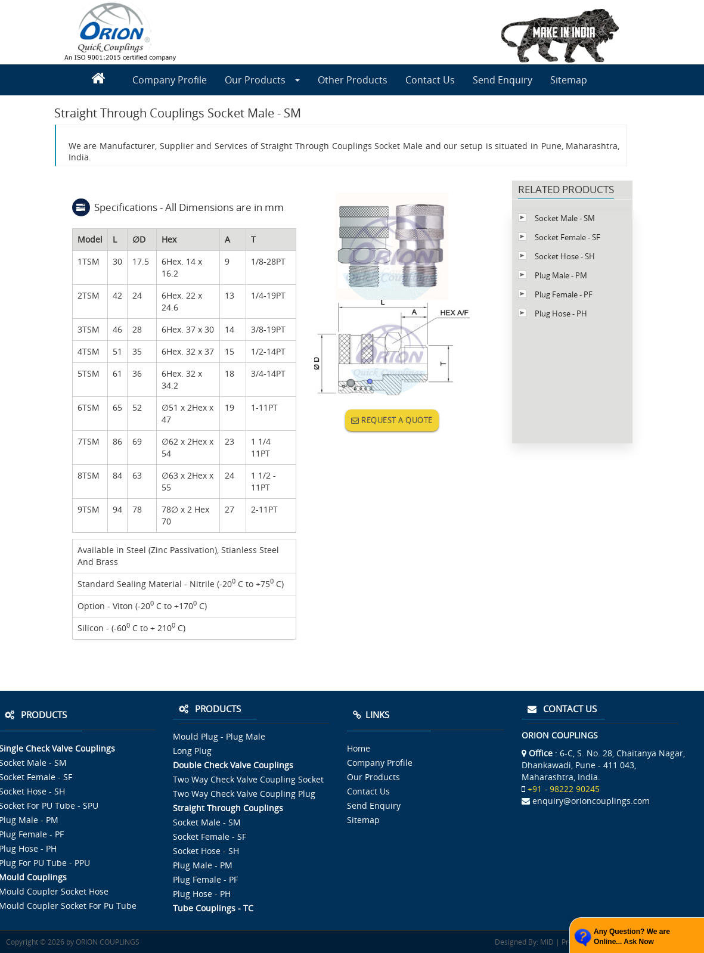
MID (546, 942)
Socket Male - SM (565, 218)
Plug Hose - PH (561, 313)
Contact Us (430, 79)
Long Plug (192, 750)
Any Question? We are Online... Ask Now (632, 936)
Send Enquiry (502, 79)
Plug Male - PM (561, 275)
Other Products (352, 79)
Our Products (262, 79)
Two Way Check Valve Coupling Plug (244, 793)
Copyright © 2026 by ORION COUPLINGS (72, 942)
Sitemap (568, 79)
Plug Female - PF (564, 294)
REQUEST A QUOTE (392, 420)
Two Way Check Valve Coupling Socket (248, 779)
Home (358, 748)
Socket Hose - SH (565, 256)
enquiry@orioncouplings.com (591, 800)
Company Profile (169, 79)
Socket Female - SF (567, 237)
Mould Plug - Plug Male (219, 736)
